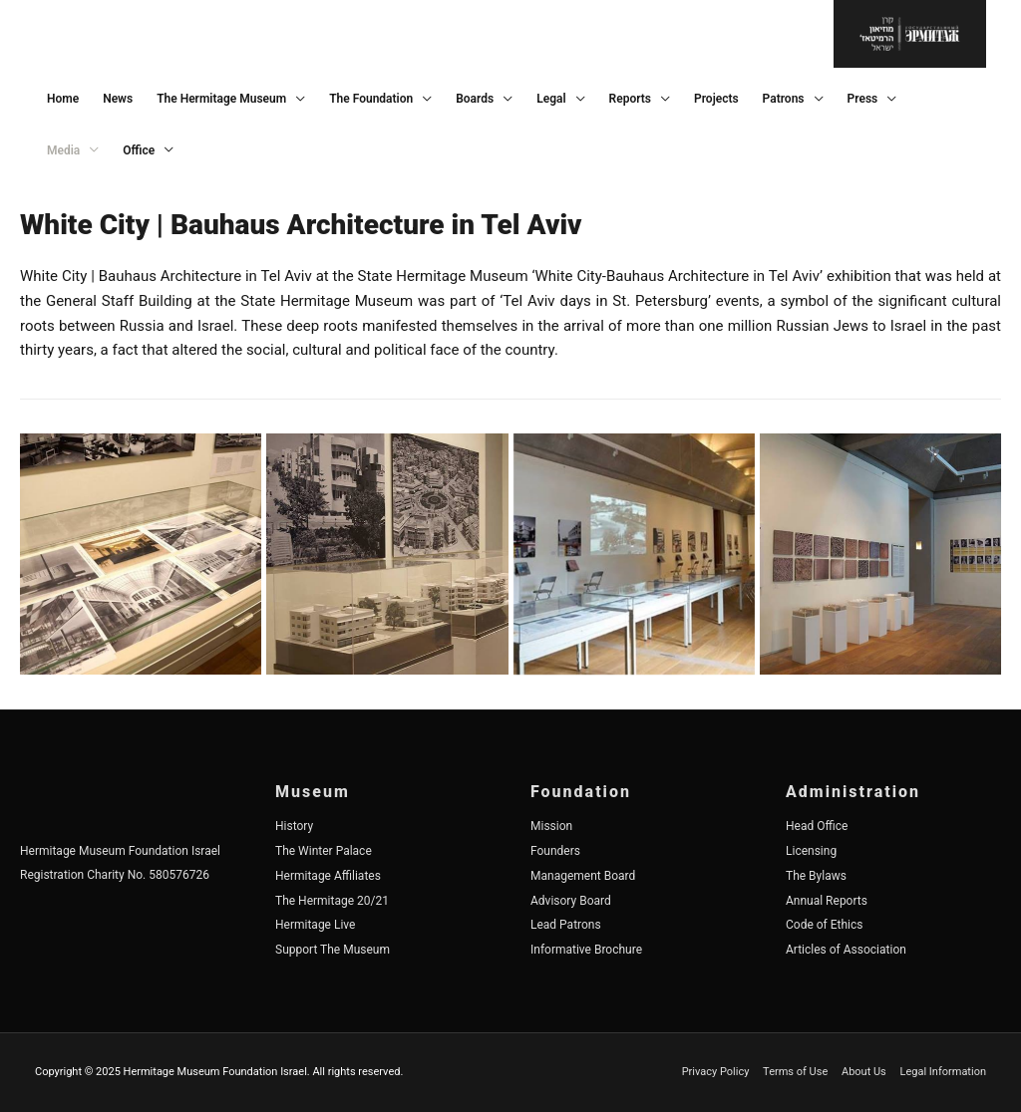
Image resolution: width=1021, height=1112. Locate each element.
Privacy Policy (716, 1071)
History (294, 826)
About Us (864, 1071)
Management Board (582, 876)
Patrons (784, 99)
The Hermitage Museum (221, 99)
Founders (555, 851)
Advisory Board (570, 901)
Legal (550, 99)
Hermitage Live (315, 925)
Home (63, 99)
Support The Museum (332, 950)
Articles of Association (846, 950)
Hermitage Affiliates (328, 876)
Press (863, 99)
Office (139, 150)
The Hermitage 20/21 (332, 901)
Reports (630, 99)
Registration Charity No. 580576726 (114, 875)
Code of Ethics (824, 925)
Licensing (811, 851)
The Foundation (371, 99)
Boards (475, 99)
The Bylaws (816, 876)
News (118, 99)
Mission (551, 826)
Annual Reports (826, 901)
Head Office (817, 826)
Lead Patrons (565, 925)
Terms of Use (795, 1071)
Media (63, 150)
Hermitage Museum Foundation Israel (120, 851)
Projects (716, 99)
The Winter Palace (323, 851)
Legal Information (943, 1071)
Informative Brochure (586, 950)
